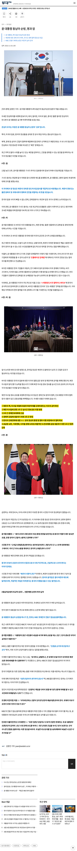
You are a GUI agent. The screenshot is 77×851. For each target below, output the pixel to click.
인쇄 (16, 13)
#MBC (34, 846)
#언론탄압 (16, 846)
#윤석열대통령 (5, 846)
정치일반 (8, 24)
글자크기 (22, 13)
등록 (72, 764)
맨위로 (73, 848)
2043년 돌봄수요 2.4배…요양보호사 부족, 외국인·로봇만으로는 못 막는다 (26, 8)
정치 (3, 24)
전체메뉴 (74, 3)
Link (10, 13)
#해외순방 (26, 846)
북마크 (4, 13)
